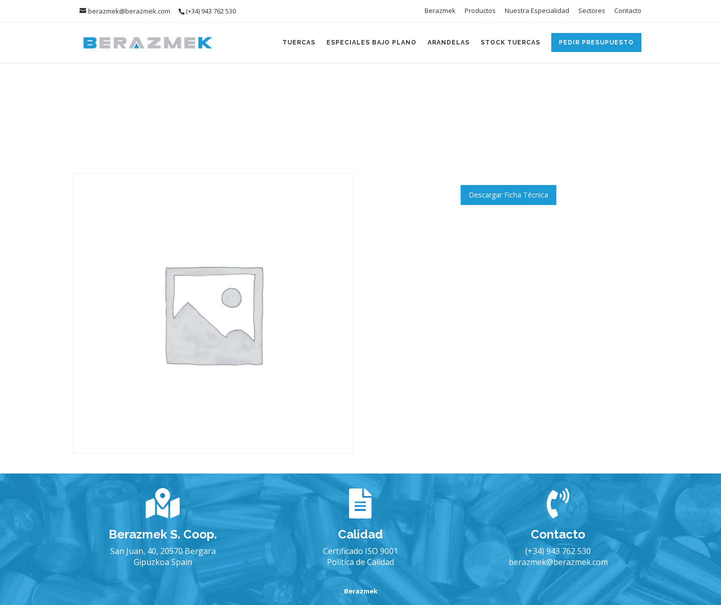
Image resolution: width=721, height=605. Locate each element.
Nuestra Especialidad (537, 11)
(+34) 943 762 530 (558, 551)
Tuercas (298, 42)
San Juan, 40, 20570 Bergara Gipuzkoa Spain (163, 557)
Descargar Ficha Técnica (508, 195)
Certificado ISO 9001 (360, 551)
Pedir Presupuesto (596, 42)
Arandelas (449, 42)
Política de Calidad (360, 562)
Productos (480, 11)
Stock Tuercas (510, 42)
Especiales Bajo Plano (371, 42)
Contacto (627, 11)
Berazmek (440, 11)
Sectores (591, 11)
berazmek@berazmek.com (558, 562)
